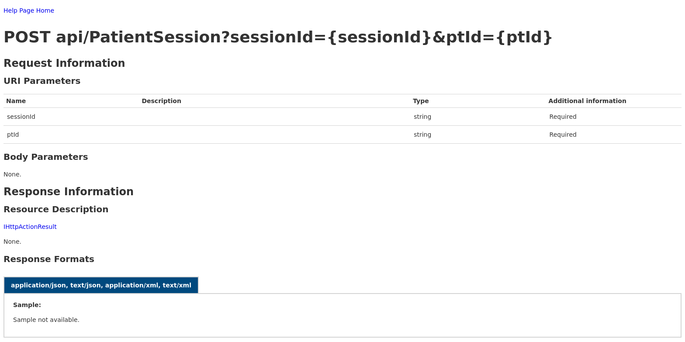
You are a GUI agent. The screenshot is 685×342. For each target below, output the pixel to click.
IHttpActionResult (30, 226)
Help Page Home (28, 10)
